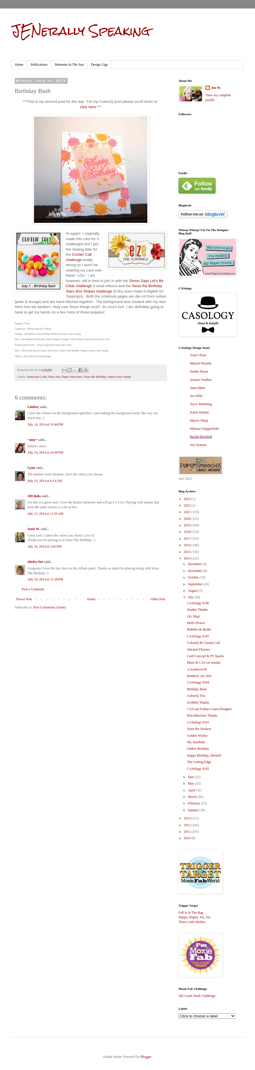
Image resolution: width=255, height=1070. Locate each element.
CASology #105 (198, 636)
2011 (188, 832)
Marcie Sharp (199, 420)
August (193, 591)
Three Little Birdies (191, 922)
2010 (188, 838)
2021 (188, 512)
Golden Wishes (197, 736)
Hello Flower (196, 623)
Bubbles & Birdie (199, 629)
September (195, 584)
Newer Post (24, 599)
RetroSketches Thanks (202, 715)
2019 (188, 525)
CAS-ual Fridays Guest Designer (209, 709)
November (195, 571)
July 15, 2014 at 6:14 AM (44, 481)
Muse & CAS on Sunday (204, 663)
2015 (188, 552)
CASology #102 (198, 769)
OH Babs (34, 496)
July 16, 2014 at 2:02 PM (44, 546)
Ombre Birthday (198, 749)
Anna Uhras (198, 355)
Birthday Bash (197, 689)
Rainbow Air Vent (199, 676)
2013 (188, 818)
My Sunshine (196, 742)
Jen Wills (196, 396)
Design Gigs (99, 65)
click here (88, 107)
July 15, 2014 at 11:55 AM (45, 514)
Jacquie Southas (201, 380)
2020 (188, 519)
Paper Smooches (72, 376)
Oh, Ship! (193, 616)
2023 (188, 499)
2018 (188, 532)
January (193, 810)
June (191, 777)
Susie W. (33, 529)
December (195, 564)
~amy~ (32, 440)
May (191, 783)
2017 (188, 539)
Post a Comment (33, 589)
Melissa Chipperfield (204, 429)
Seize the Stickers (199, 729)
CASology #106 (198, 603)
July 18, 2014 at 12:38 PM (45, 579)
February (194, 803)
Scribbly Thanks (198, 702)
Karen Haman (199, 412)
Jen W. (216, 88)
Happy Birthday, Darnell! (204, 755)
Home (19, 65)
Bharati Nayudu (200, 363)
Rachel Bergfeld (201, 437)
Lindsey (33, 407)
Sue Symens (198, 445)
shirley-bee (35, 562)
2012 (188, 825)
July (191, 597)
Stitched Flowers (198, 650)
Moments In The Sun (69, 65)
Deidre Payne (199, 371)
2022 (188, 505)
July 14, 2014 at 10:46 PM (45, 424)
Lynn (31, 468)
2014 (188, 558)
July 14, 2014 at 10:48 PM (45, 452)
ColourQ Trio (196, 696)
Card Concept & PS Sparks (205, 656)
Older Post (158, 599)
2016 (188, 545)
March (192, 797)
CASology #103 (198, 722)
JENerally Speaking (80, 31)
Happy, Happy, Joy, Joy (194, 917)
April (192, 790)
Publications (39, 65)
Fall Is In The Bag (190, 913)
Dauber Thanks (197, 610)
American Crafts (37, 376)
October (194, 577)
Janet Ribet (197, 388)
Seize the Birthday (95, 376)
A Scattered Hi (197, 669)
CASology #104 (198, 682)
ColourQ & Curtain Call (203, 643)
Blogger (146, 1057)
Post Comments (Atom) (49, 607)
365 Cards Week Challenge (196, 996)
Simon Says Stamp (119, 376)
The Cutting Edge (199, 762)
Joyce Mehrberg (201, 404)
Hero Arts (54, 376)
